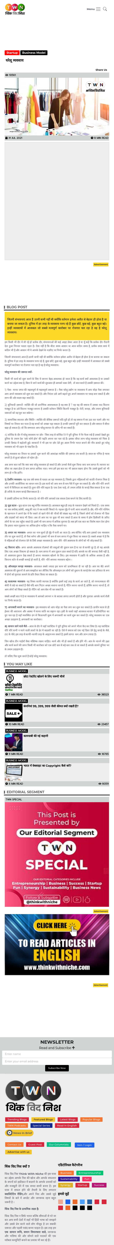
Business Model (33, 52)
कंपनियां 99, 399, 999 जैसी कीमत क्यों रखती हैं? (51, 706)
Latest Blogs (67, 1119)
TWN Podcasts (16, 1125)
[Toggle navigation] (94, 9)
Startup (12, 52)
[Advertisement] (57, 35)
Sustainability (68, 1178)
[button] (105, 9)
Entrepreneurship (90, 1172)
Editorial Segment (25, 792)
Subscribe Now (57, 1068)
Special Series (41, 1125)
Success (99, 1185)
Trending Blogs (17, 1119)
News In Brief (19, 1133)
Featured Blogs (43, 1119)
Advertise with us (18, 1151)
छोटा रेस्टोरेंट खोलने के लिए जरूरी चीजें (44, 676)
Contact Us (14, 1144)
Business (66, 1172)
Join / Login (84, 1145)
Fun (87, 1178)
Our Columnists (59, 1144)
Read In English (67, 1125)
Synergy (65, 1185)
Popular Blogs (91, 1119)
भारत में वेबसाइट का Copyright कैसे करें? (47, 765)
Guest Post (35, 1144)
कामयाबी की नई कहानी (36, 736)
